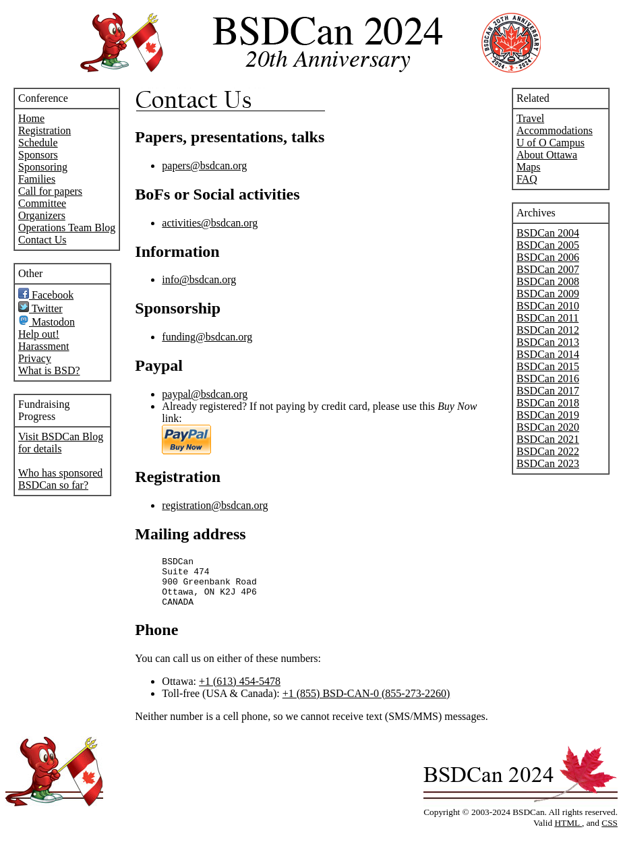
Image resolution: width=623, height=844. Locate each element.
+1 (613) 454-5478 (239, 691)
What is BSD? (49, 370)
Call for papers (50, 191)
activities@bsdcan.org (210, 223)
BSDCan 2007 (547, 269)
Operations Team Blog (66, 227)
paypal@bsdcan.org (204, 394)
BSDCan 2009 (547, 293)
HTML (568, 833)
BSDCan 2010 (547, 305)
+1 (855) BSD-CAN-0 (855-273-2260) (366, 703)
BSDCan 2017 (547, 390)
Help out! (38, 334)
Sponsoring (42, 167)
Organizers (41, 215)
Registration (44, 130)
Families (36, 179)
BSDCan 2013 (547, 342)
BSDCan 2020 (547, 427)
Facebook (45, 295)
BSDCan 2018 (547, 403)
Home (31, 118)
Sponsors (38, 154)
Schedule (38, 142)
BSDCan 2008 (547, 281)
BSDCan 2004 (547, 233)
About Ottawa (546, 154)
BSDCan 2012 (547, 330)
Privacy (34, 358)
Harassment (43, 346)
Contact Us (42, 239)
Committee (42, 203)
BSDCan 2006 (547, 257)
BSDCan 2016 (547, 378)
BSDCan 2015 (547, 366)
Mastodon (46, 322)
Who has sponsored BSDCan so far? (60, 479)
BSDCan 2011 (547, 318)
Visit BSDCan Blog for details (60, 442)
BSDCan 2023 (547, 463)
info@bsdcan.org (199, 279)
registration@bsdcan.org (215, 505)
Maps (528, 167)
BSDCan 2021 (547, 439)
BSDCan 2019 (547, 415)
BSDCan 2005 (547, 245)
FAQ (526, 179)
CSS (609, 833)
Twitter (40, 308)
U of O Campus (550, 142)
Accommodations (554, 130)
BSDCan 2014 (547, 354)
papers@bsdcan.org (204, 165)
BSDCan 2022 (547, 451)
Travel (530, 118)
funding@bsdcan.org (207, 336)
